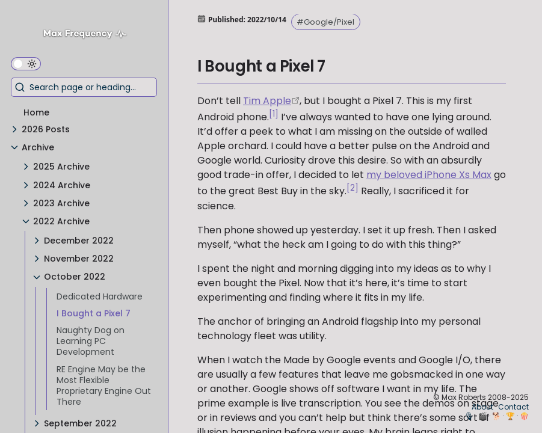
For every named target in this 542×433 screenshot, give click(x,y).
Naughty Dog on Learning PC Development (91, 341)
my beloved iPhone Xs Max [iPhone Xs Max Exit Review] (428, 175)
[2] (352, 188)
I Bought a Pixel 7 (94, 313)
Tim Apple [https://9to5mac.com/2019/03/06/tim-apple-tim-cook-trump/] (267, 101)
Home (36, 112)
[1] (274, 114)
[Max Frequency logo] (89, 35)
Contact (513, 407)
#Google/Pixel (325, 22)
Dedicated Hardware (100, 296)
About (482, 407)
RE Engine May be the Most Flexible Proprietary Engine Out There (104, 385)
